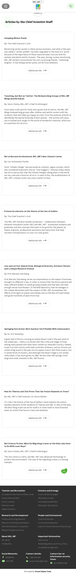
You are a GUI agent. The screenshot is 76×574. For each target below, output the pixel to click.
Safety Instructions (8, 509)
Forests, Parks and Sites (10, 498)
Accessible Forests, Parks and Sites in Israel (18, 494)
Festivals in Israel (8, 505)
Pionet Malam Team (43, 571)
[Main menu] (6, 6)
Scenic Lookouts (8, 501)
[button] (49, 470)
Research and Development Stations (15, 523)
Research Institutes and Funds (13, 530)
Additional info (38, 71)
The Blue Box (6, 544)
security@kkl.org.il (58, 563)
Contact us (38, 13)
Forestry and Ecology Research (13, 519)
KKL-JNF (36, 2)
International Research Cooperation (15, 526)
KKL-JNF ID (6, 540)
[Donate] (64, 471)
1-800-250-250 (33, 557)
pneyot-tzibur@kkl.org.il (36, 561)
